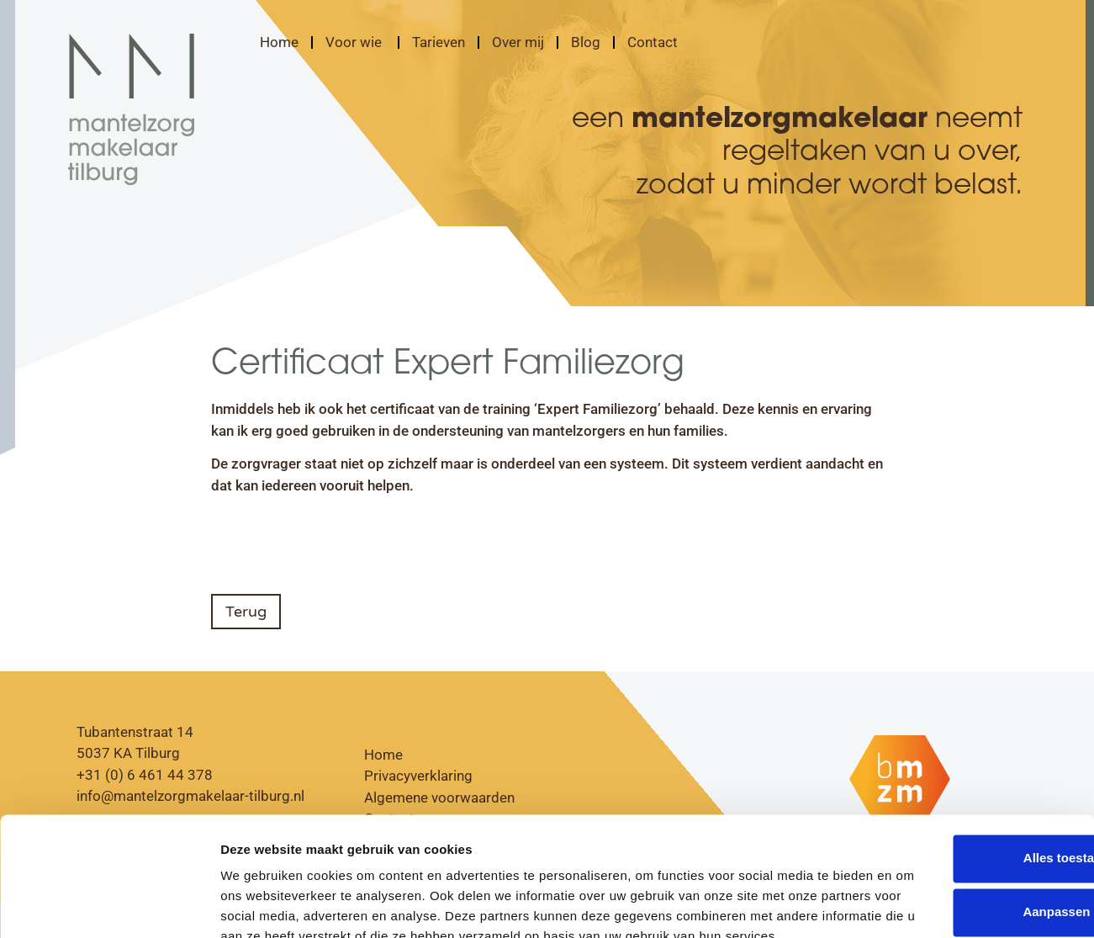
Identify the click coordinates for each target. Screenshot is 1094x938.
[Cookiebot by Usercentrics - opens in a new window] (108, 905)
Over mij (518, 42)
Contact (652, 42)
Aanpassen (954, 814)
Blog (585, 42)
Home (279, 42)
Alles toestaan (953, 760)
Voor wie (355, 42)
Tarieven (438, 42)
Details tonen (260, 905)
